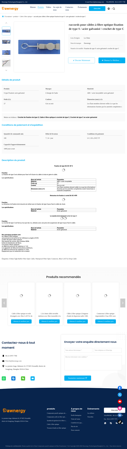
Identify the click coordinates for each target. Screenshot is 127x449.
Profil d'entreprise (76, 415)
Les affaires (90, 413)
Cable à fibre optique (26, 16)
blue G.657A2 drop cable (68, 259)
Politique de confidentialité (13, 446)
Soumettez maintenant (77, 378)
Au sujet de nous (57, 8)
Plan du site (74, 426)
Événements (82, 7)
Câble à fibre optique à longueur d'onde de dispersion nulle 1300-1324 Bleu (77, 316)
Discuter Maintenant (97, 9)
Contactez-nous (69, 8)
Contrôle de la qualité (77, 423)
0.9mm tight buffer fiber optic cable (22, 259)
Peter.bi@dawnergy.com (13, 361)
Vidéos (48, 7)
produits (15, 16)
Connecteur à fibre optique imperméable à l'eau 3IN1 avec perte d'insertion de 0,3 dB (105, 316)
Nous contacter (75, 430)
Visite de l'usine (75, 419)
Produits (41, 7)
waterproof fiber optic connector (46, 259)
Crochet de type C (71, 216)
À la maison (8, 16)
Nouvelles (90, 417)
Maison (33, 7)
